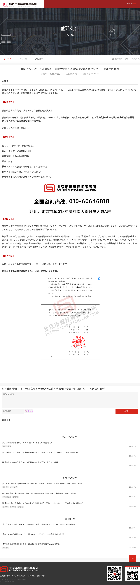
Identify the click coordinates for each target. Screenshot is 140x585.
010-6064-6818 (10, 581)
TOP (132, 558)
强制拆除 (5, 487)
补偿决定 (13, 507)
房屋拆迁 (20, 507)
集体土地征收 (7, 446)
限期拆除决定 (7, 497)
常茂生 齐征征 (55, 74)
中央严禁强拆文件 (18, 576)
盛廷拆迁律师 (5, 576)
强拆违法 (5, 548)
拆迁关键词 (41, 576)
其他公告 (39, 59)
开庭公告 (23, 59)
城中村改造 (13, 487)
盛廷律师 (5, 507)
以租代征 (31, 576)
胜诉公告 (7, 59)
